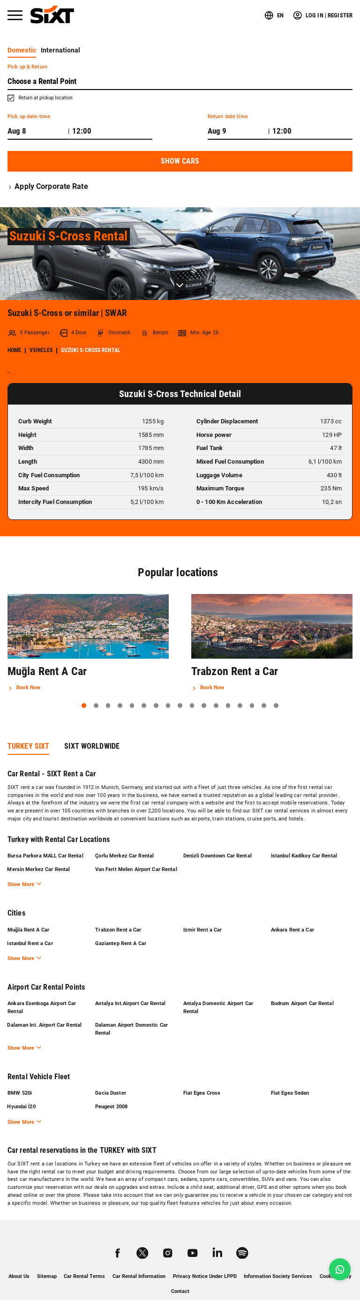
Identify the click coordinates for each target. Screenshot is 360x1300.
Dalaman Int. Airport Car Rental (45, 1006)
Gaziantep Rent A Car (120, 924)
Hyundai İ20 (22, 1088)
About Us (19, 1258)
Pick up (27, 67)
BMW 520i (20, 1074)
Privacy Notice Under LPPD (205, 1258)
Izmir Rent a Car (202, 910)
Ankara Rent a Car (292, 910)
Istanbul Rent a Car (30, 924)
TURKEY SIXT (28, 718)
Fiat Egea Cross (201, 1074)
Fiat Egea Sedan (290, 1074)
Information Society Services (278, 1258)
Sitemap (47, 1258)
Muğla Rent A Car (28, 910)
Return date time (228, 116)
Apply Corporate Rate (48, 186)
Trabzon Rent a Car (118, 910)
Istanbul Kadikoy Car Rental (304, 828)
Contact (180, 1273)
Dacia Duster (110, 1074)
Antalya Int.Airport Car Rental (130, 984)
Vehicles (41, 322)
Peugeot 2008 (111, 1088)
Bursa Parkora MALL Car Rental (45, 828)
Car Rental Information (138, 1258)
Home (14, 322)
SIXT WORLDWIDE (92, 718)
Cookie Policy (336, 1258)
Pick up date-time (29, 116)
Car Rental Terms (84, 1258)
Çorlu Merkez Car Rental (124, 828)
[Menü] (15, 15)
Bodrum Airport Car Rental (302, 984)
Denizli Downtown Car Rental (217, 828)
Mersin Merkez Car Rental (39, 842)
